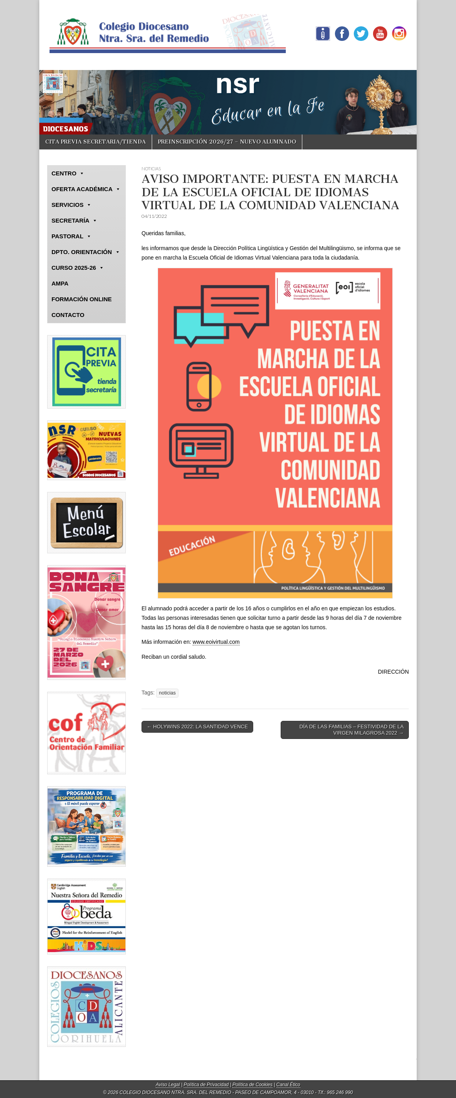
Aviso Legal (168, 1084)
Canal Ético (288, 1084)
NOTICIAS (151, 168)
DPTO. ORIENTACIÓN (85, 252)
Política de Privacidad (206, 1084)
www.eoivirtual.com (216, 642)
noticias (167, 693)
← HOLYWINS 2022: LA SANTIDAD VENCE (197, 727)
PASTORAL (71, 236)
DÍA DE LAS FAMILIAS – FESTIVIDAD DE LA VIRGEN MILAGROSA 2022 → (352, 730)
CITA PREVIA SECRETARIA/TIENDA (95, 141)
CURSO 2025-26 (77, 268)
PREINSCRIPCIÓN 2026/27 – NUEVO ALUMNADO (227, 141)
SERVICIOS (71, 205)
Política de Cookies (252, 1084)
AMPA (59, 283)
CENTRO (68, 173)
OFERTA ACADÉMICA (86, 189)
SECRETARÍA (74, 220)
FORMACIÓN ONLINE (81, 299)
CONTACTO (68, 314)
